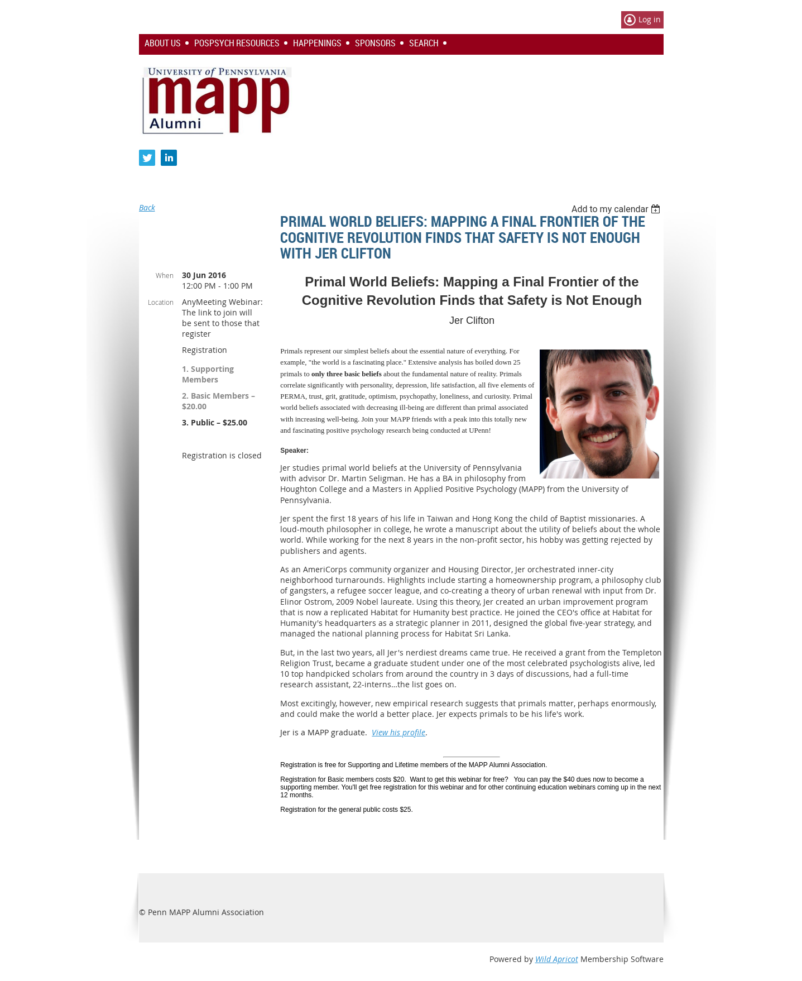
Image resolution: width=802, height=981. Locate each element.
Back (147, 207)
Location (161, 302)
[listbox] (618, 209)
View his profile (398, 732)
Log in (649, 19)
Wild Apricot (556, 959)
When (165, 275)
